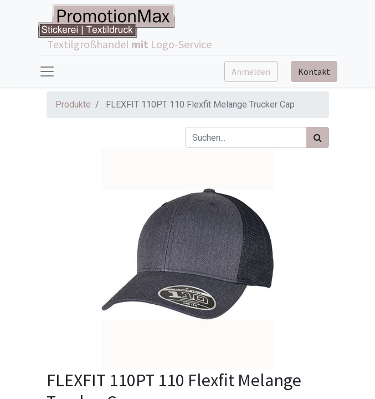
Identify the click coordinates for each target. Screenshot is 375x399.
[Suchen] (317, 137)
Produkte (73, 104)
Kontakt (314, 71)
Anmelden (251, 71)
